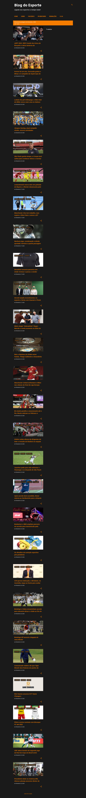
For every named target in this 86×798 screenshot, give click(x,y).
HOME (16, 16)
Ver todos (16, 23)
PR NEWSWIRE (42, 16)
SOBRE (23, 16)
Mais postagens (28, 793)
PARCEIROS (31, 16)
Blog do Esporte (27, 5)
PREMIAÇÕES (53, 16)
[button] (41, 51)
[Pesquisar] (72, 5)
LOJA (61, 16)
